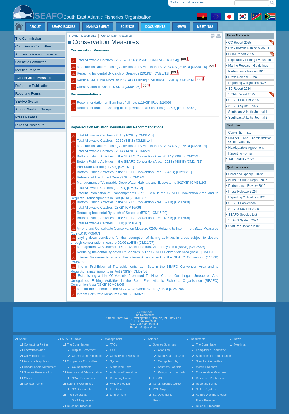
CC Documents (82, 366)
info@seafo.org (149, 327)
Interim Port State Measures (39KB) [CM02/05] (109, 294)
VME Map (159, 389)
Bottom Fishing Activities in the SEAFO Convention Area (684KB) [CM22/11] (131, 172)
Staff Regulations (83, 400)
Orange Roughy (168, 361)
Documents (89, 35)
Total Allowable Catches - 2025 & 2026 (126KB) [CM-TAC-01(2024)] (125, 60)
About (23, 339)
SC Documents (81, 389)
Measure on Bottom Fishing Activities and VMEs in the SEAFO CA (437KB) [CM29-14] (139, 146)
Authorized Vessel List (124, 372)
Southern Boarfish (169, 366)
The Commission (78, 344)
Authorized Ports (120, 366)
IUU (112, 350)
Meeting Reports (206, 366)
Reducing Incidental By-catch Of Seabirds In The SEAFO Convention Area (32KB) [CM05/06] (144, 252)
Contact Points (33, 383)
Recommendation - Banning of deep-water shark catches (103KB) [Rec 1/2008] (134, 108)
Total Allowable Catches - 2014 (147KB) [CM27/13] (112, 151)
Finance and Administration (84, 372)
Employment (118, 394)
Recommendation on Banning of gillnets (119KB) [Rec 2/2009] (121, 102)
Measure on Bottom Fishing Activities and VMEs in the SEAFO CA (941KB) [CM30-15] (139, 67)
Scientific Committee (80, 383)
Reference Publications (211, 378)
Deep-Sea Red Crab (171, 355)
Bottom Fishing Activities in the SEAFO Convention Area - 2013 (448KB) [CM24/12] (137, 161)
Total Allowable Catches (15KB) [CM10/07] (106, 223)
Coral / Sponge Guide (167, 383)
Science (153, 339)
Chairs (28, 378)
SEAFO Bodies (71, 339)
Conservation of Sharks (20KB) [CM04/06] (106, 87)
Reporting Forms (121, 378)
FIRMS (157, 378)
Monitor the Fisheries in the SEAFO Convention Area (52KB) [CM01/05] (128, 289)
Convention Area (34, 350)
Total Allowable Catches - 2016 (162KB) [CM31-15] (112, 135)
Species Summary (164, 344)
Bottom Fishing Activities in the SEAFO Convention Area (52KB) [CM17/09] (130, 202)
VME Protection (120, 383)
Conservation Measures (116, 35)
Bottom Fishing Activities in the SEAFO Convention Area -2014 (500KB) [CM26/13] (136, 156)
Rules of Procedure (79, 405)
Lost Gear (116, 389)
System (115, 361)
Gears (157, 400)
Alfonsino (164, 350)
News (237, 339)
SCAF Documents (83, 378)
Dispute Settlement (84, 350)
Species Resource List (38, 372)
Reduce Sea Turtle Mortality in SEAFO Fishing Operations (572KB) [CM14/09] (133, 80)
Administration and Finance (213, 355)
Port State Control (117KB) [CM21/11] (102, 167)
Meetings (240, 344)
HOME (74, 35)
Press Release (205, 400)
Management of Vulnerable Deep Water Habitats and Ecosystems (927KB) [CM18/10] (138, 182)
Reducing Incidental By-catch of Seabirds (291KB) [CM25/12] (120, 73)
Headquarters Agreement (40, 366)
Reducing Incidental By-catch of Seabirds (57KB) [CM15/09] (119, 213)
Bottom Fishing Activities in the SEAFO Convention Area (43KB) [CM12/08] (130, 218)
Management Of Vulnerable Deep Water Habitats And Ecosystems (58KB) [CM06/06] (138, 247)
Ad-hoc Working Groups (211, 394)
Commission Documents (87, 355)
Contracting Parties (36, 344)
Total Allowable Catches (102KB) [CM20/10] (107, 188)
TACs (113, 344)
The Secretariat (77, 394)
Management (113, 339)
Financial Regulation (37, 361)
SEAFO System (206, 389)
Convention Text (34, 355)
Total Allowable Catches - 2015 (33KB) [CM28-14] (111, 140)
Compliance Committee (82, 361)
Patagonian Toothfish (171, 372)
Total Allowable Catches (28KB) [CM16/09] (106, 207)
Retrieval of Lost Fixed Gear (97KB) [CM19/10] (109, 177)
